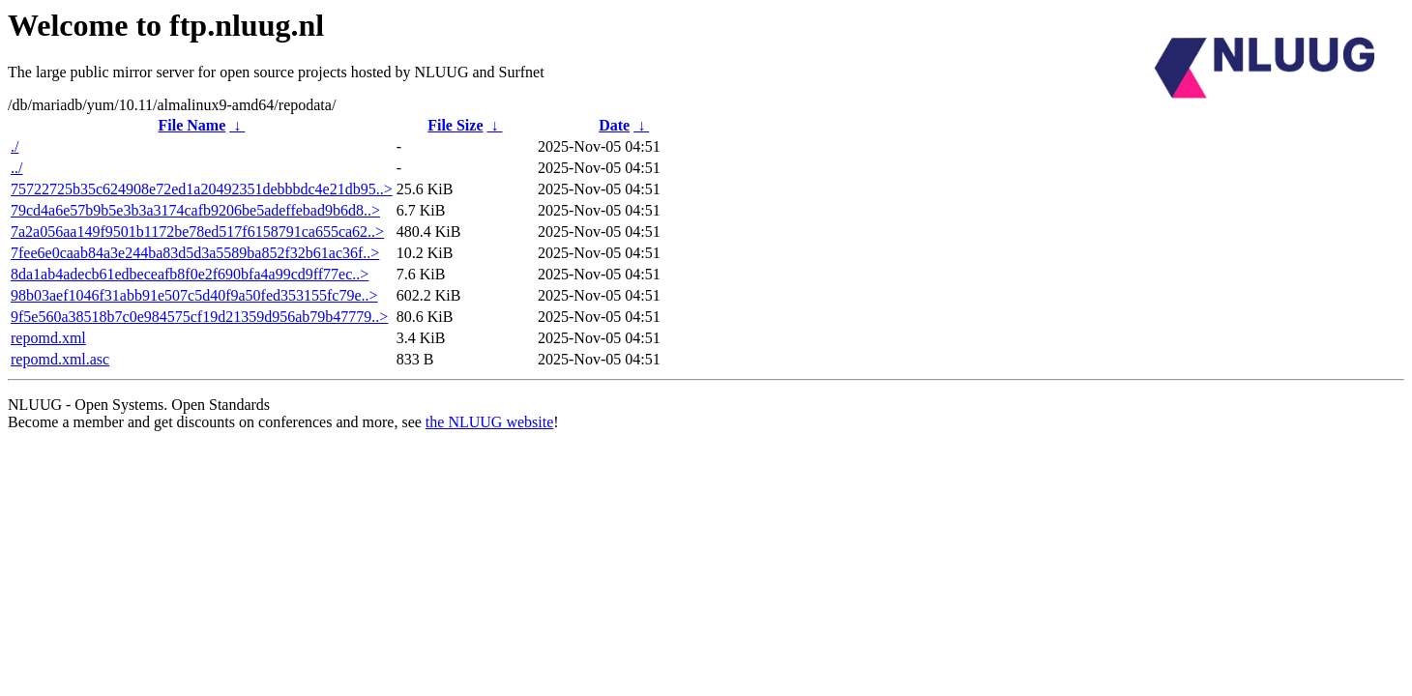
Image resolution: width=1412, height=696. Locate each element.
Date (614, 125)
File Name (191, 125)
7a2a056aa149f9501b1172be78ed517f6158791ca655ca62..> (197, 231)
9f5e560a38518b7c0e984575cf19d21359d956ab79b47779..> (199, 316)
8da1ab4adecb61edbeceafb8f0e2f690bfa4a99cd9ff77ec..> (189, 274)
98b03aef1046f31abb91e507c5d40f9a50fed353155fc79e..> (194, 295)
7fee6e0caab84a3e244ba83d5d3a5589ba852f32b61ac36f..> (195, 253)
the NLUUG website (489, 422)
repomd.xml (48, 338)
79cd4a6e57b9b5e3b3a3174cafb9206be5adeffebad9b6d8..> (195, 210)
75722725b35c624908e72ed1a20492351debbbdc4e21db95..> (202, 189)
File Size (455, 125)
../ (16, 168)
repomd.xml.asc (60, 359)
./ (14, 146)
